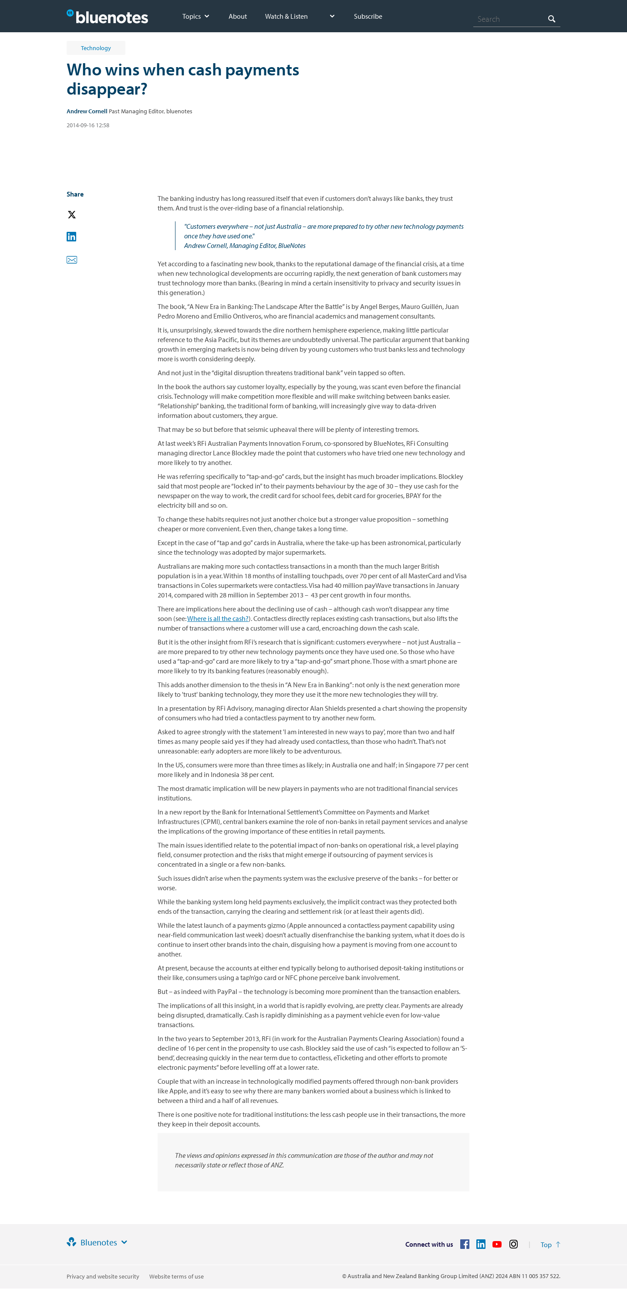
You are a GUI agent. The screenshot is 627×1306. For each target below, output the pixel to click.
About (238, 16)
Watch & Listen (286, 16)
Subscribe (368, 16)
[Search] (516, 18)
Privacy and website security (103, 1276)
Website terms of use (176, 1276)
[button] (84, 215)
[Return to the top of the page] (550, 1244)
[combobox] (516, 18)
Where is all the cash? (218, 618)
